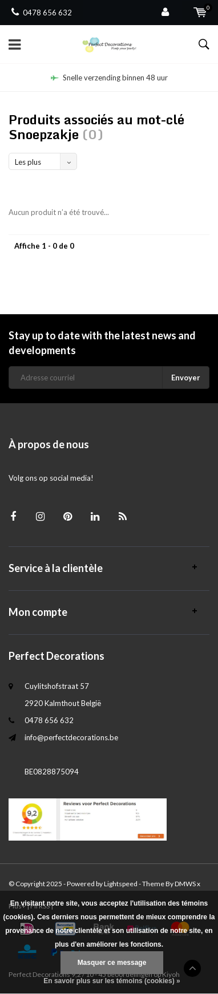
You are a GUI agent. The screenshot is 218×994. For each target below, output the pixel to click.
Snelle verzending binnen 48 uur (109, 77)
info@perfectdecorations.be (71, 737)
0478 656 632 (41, 12)
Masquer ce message (112, 963)
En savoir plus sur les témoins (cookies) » (111, 981)
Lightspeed (121, 883)
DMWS (185, 883)
